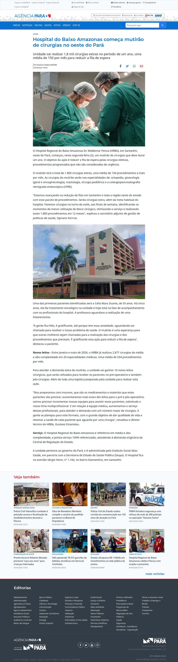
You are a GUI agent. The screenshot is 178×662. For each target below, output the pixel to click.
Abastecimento (20, 597)
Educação (43, 616)
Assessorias (127, 15)
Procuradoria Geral (124, 603)
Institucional (96, 597)
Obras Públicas (97, 613)
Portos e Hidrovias (124, 597)
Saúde (119, 620)
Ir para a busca (52, 2)
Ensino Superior (46, 623)
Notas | (42, 659)
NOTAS (48, 25)
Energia (42, 620)
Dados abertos (118, 2)
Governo (69, 610)
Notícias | (25, 659)
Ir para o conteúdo (22, 2)
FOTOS (57, 25)
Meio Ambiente (97, 607)
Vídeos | (56, 659)
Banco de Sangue (21, 623)
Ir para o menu (38, 2)
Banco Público (45, 597)
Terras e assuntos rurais (152, 597)
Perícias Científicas (99, 623)
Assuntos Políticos (22, 616)
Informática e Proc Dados (76, 620)
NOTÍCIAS (27, 25)
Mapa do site (78, 7)
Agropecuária (20, 607)
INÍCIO (16, 25)
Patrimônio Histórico (100, 620)
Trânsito (145, 607)
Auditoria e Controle (23, 620)
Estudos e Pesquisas (74, 600)
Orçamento (96, 616)
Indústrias (69, 616)
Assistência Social (21, 613)
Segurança (121, 623)
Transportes (147, 610)
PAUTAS (38, 25)
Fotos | (48, 659)
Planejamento (97, 626)
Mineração (95, 610)
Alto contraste (92, 2)
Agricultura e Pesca (22, 603)
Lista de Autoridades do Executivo (107, 15)
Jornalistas (139, 15)
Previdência (121, 600)
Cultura (42, 610)
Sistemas (77, 659)
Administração (20, 600)
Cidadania (43, 600)
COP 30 (76, 25)
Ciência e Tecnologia (48, 603)
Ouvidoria (116, 7)
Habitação (69, 613)
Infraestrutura (71, 623)
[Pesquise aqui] (162, 25)
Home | (17, 659)
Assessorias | (66, 659)
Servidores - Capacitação (127, 629)
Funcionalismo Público (75, 607)
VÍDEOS (66, 25)
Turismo (145, 613)
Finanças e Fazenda (73, 603)
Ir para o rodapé (21, 7)
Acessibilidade (78, 2)
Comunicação (45, 607)
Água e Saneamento (23, 610)
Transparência (149, 2)
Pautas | (34, 659)
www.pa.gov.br (134, 2)
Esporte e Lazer (72, 597)
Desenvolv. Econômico (49, 613)
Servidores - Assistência (126, 626)
